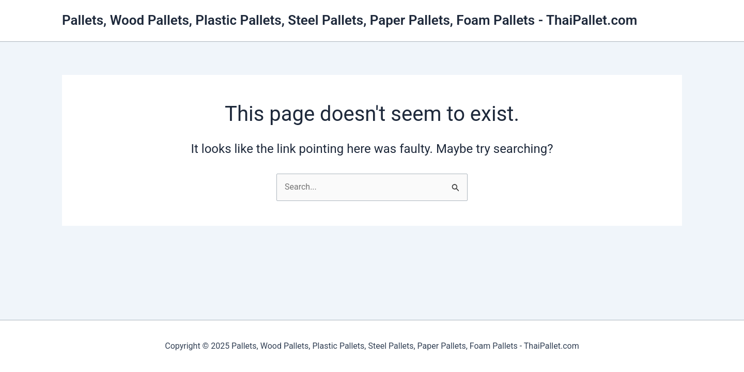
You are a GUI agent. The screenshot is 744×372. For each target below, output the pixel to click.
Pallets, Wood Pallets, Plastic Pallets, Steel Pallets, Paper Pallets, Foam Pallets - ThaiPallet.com (349, 20)
